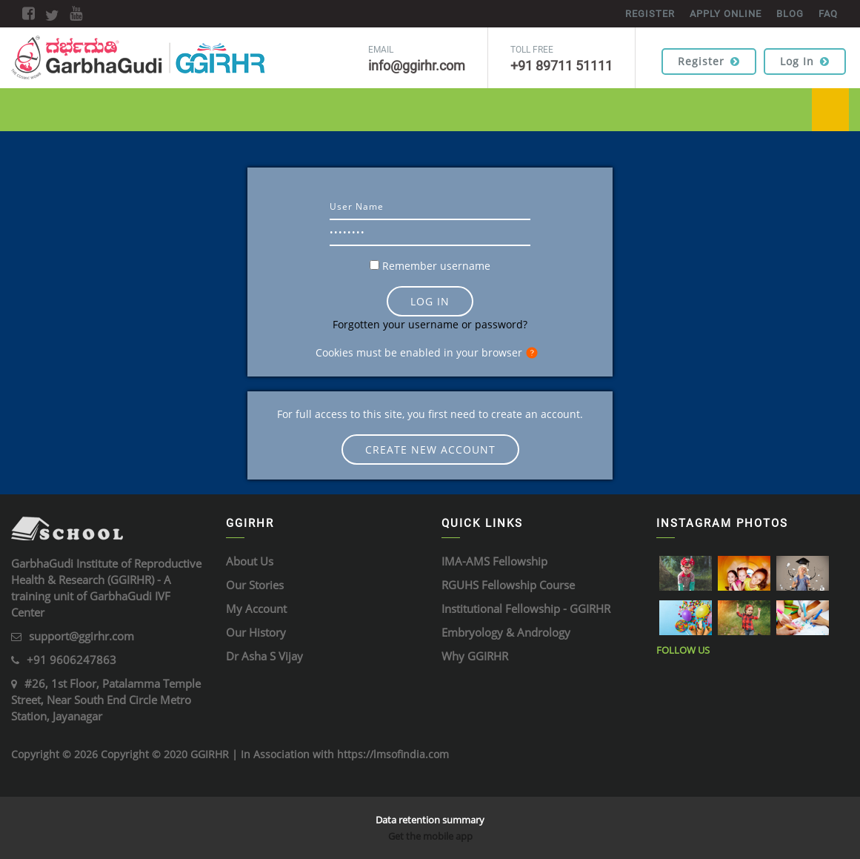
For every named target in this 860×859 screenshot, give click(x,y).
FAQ (828, 13)
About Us (249, 561)
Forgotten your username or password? (430, 324)
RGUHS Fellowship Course (508, 584)
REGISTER (650, 13)
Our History (256, 632)
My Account (256, 608)
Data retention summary (430, 819)
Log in (805, 61)
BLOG (790, 13)
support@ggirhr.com (81, 636)
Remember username (436, 266)
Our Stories (255, 584)
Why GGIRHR (474, 656)
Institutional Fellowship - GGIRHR (525, 608)
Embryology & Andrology (505, 632)
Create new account (430, 449)
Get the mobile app (430, 836)
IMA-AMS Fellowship (494, 561)
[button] (534, 354)
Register (709, 61)
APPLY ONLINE (725, 13)
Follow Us (683, 650)
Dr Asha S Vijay (264, 656)
